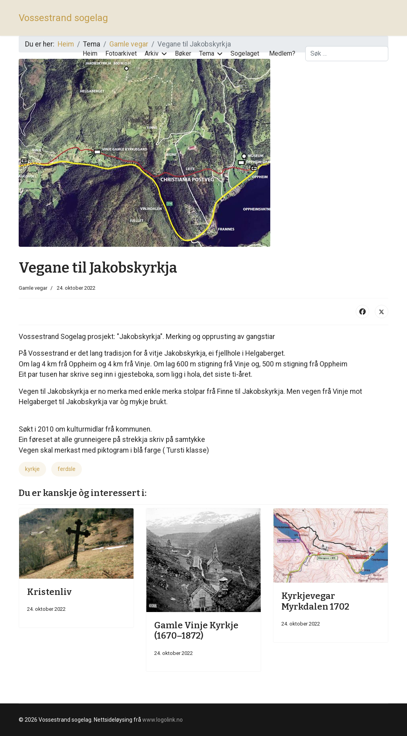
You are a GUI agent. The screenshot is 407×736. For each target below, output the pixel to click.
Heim (90, 53)
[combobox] (346, 53)
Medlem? (282, 53)
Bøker (183, 53)
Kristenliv (49, 592)
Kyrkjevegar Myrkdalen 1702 (315, 601)
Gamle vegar (33, 288)
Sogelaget (245, 53)
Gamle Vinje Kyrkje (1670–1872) (196, 630)
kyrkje (32, 469)
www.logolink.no (162, 720)
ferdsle (67, 469)
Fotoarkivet (121, 53)
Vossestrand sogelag (63, 18)
